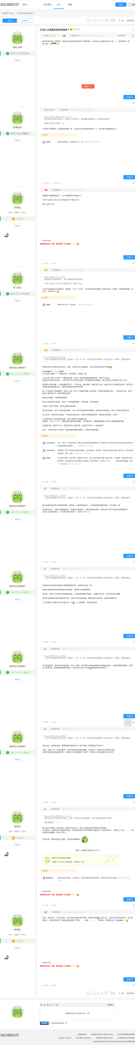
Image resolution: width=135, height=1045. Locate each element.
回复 (9, 21)
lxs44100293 (50, 443)
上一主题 (133, 29)
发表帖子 (25, 21)
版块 (59, 4)
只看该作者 (74, 36)
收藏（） (88, 86)
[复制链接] (76, 29)
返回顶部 (128, 723)
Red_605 (17, 47)
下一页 (121, 20)
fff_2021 (17, 287)
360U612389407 (17, 367)
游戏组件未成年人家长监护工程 (102, 1034)
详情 (61, 464)
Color (44, 1005)
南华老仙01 (49, 878)
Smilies (57, 1005)
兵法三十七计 (8, 13)
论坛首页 (47, 4)
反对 (57, 183)
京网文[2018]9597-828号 (104, 1038)
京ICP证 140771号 (65, 1038)
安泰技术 (17, 127)
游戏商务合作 (82, 1034)
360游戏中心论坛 (14, 5)
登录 (121, 5)
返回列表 (130, 20)
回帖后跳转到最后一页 (58, 1023)
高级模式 (110, 1005)
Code (54, 1005)
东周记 (48, 142)
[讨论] (43, 30)
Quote (50, 1005)
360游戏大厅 (12, 1036)
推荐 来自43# (49, 110)
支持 (47, 183)
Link (47, 1005)
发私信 (17, 60)
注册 (82, 862)
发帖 (70, 4)
